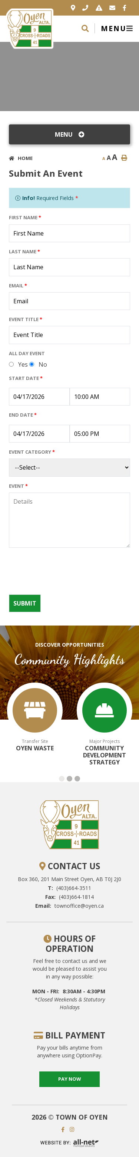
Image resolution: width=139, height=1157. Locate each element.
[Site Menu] (69, 134)
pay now (69, 1079)
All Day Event (27, 353)
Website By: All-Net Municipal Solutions (69, 1143)
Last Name (24, 251)
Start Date (26, 378)
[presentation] (65, 574)
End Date (23, 414)
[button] (61, 778)
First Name (25, 217)
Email (18, 285)
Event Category (32, 452)
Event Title (25, 319)
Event (18, 486)
